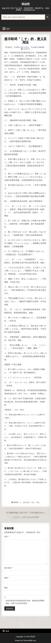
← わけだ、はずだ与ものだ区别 (25, 517)
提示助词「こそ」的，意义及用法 (25, 40)
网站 (6, 587)
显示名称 (8, 568)
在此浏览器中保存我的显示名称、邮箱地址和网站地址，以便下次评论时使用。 (25, 602)
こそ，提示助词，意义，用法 (29, 502)
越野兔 (9, 47)
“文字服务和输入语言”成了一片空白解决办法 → (25, 512)
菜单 (8, 28)
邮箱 (6, 578)
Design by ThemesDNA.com (25, 640)
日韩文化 (26, 49)
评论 (6, 536)
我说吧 (25, 4)
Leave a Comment (38, 47)
